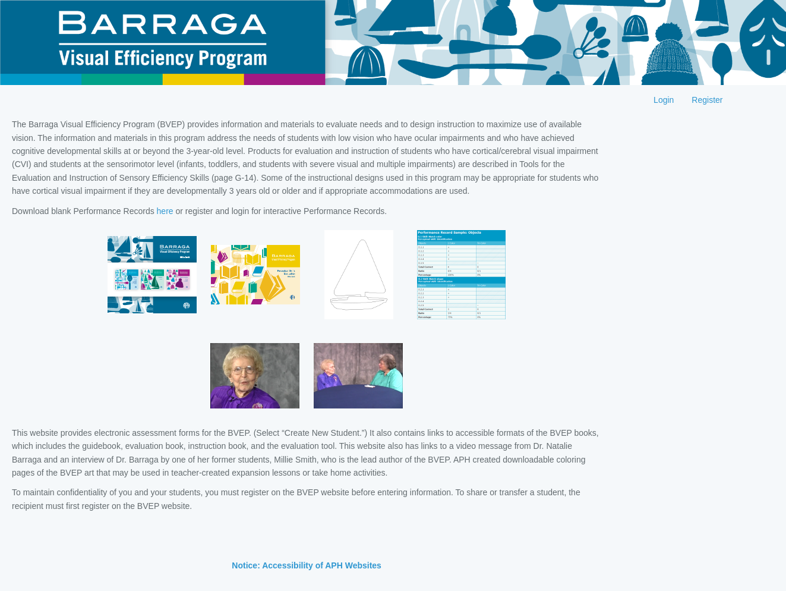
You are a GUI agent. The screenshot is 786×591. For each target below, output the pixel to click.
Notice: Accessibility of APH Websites (306, 565)
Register (707, 100)
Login (664, 100)
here (165, 211)
